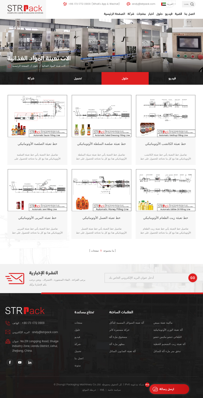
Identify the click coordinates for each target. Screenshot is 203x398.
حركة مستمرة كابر (119, 330)
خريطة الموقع (89, 390)
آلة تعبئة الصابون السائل (122, 351)
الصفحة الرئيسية (114, 14)
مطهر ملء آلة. (117, 344)
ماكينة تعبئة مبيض (162, 323)
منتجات (141, 14)
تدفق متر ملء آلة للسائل (167, 351)
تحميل (78, 351)
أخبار (151, 14)
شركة (130, 14)
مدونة (78, 366)
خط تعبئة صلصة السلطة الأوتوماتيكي (101, 144)
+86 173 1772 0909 (79, 4)
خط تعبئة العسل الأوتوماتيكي (101, 218)
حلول (159, 14)
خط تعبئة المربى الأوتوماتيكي (37, 218)
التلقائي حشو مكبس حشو (167, 337)
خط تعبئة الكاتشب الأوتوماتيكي (165, 144)
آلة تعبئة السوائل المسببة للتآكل (126, 323)
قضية (178, 14)
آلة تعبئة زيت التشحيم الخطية (169, 344)
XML (102, 390)
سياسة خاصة (114, 390)
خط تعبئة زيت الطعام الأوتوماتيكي (165, 218)
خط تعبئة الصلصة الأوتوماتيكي (37, 144)
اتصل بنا (189, 14)
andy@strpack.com (143, 4)
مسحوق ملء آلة (118, 337)
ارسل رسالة (162, 389)
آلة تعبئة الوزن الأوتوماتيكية (168, 330)
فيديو (168, 14)
